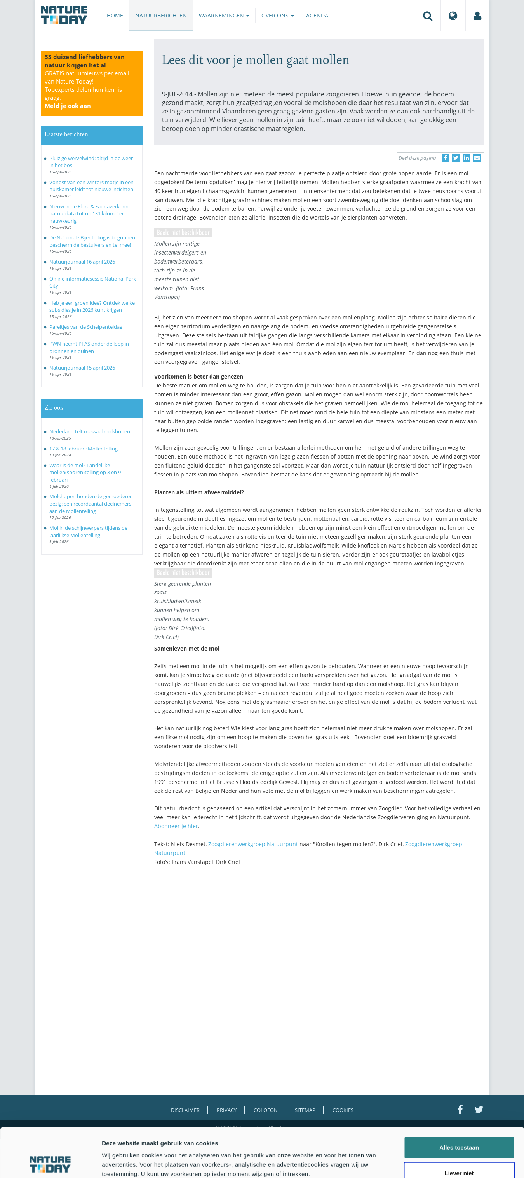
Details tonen (419, 1162)
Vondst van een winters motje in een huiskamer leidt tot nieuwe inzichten (91, 186)
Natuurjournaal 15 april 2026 (82, 367)
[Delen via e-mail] (477, 158)
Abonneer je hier (176, 826)
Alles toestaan (459, 1101)
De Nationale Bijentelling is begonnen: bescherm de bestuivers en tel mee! (92, 241)
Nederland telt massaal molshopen (89, 431)
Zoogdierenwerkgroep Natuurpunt (253, 844)
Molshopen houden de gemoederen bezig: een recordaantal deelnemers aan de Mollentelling (91, 503)
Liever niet (459, 1127)
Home (115, 15)
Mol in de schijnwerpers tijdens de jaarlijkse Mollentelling (88, 531)
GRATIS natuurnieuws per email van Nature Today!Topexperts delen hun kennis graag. (87, 89)
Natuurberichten (161, 15)
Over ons (277, 15)
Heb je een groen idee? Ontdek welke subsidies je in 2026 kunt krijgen (92, 306)
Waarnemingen (224, 15)
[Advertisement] (319, 939)
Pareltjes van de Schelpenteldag (85, 326)
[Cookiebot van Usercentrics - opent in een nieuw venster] (50, 1163)
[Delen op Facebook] (445, 158)
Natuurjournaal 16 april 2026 (82, 261)
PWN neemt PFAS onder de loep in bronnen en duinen (89, 347)
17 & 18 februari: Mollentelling (83, 448)
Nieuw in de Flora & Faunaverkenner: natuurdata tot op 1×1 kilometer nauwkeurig (91, 213)
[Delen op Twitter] (456, 158)
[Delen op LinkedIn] (466, 158)
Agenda (317, 15)
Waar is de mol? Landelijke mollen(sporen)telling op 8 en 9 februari (85, 472)
